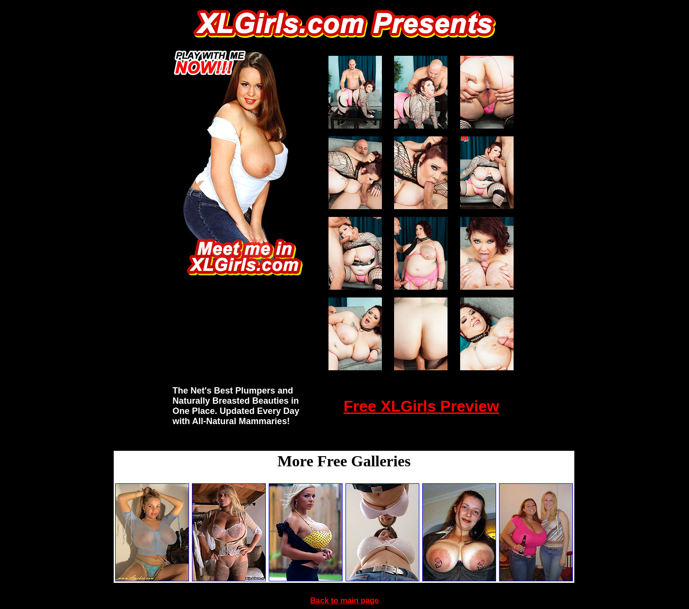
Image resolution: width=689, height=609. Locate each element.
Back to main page (344, 600)
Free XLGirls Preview (421, 406)
